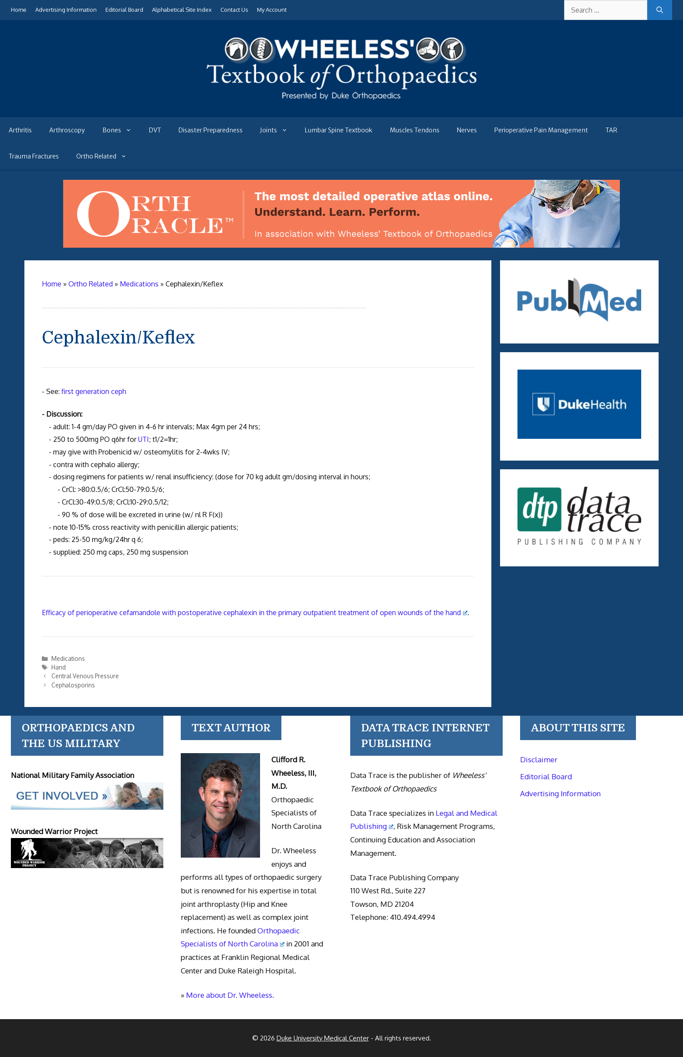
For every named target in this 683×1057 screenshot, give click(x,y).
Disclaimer (539, 759)
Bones (121, 130)
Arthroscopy (67, 130)
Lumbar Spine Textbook (338, 130)
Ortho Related (105, 156)
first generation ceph (93, 391)
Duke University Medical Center (323, 1038)
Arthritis (20, 130)
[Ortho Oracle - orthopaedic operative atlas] (341, 245)
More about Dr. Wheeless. (230, 995)
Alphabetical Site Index (182, 9)
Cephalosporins (73, 685)
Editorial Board (124, 9)
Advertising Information (66, 9)
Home (19, 9)
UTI (143, 439)
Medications (68, 658)
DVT (155, 130)
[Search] (659, 10)
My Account (272, 9)
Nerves (467, 130)
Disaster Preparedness (211, 130)
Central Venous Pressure (85, 676)
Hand (58, 667)
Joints (278, 130)
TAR (611, 130)
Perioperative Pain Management (541, 130)
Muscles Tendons (415, 130)
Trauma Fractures (34, 156)
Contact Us (234, 9)
